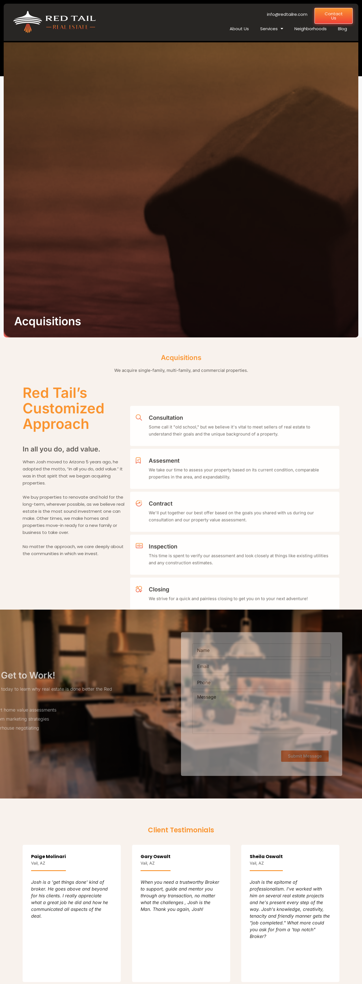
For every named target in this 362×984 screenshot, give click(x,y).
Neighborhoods (310, 29)
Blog (342, 29)
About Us (239, 29)
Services (271, 29)
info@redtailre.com (287, 14)
